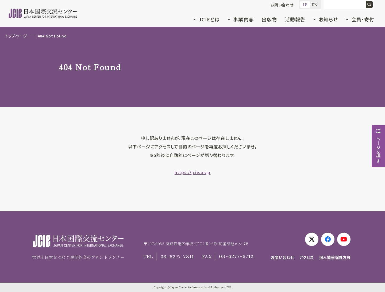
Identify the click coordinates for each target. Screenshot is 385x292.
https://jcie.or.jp (192, 172)
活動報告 (295, 19)
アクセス (306, 257)
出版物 (269, 19)
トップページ (16, 36)
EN (314, 4)
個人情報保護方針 (335, 257)
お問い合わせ (282, 4)
